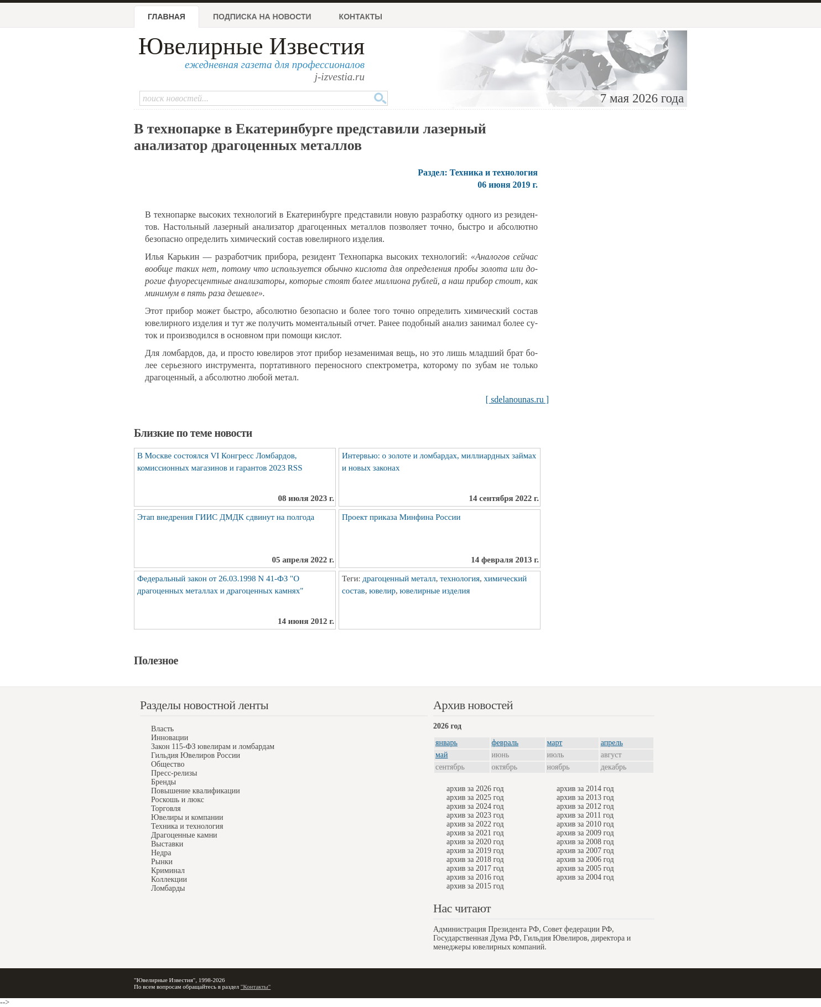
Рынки (162, 862)
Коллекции (169, 879)
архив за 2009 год (585, 833)
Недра (161, 853)
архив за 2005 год (585, 868)
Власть (162, 729)
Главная (166, 16)
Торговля (166, 808)
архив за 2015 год (475, 886)
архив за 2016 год (475, 877)
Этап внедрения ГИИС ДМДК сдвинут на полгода (225, 517)
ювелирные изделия (435, 590)
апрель (612, 743)
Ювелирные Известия (251, 46)
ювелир (382, 590)
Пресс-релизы (174, 773)
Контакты (360, 16)
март (555, 743)
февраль (505, 743)
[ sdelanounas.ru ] (517, 399)
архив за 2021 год (475, 833)
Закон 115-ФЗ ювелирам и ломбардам (212, 746)
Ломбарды (168, 888)
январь (446, 743)
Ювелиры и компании (187, 817)
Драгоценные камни (184, 835)
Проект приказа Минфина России (401, 517)
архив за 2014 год (585, 788)
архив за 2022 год (475, 824)
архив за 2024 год (475, 806)
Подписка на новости (262, 16)
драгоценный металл (398, 578)
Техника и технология (187, 826)
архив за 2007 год (585, 850)
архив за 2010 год (585, 824)
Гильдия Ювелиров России (195, 755)
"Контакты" (256, 986)
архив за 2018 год (475, 859)
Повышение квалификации (195, 791)
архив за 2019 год (475, 850)
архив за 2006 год (585, 859)
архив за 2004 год (585, 877)
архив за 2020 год (475, 842)
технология (460, 578)
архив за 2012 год (585, 806)
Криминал (168, 870)
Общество (167, 764)
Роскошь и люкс (177, 800)
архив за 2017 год (475, 868)
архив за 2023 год (475, 815)
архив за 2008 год (585, 842)
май (441, 755)
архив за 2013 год (585, 797)
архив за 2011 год (585, 815)
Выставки (167, 844)
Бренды (163, 782)
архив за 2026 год (475, 788)
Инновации (169, 738)
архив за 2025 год (475, 797)
